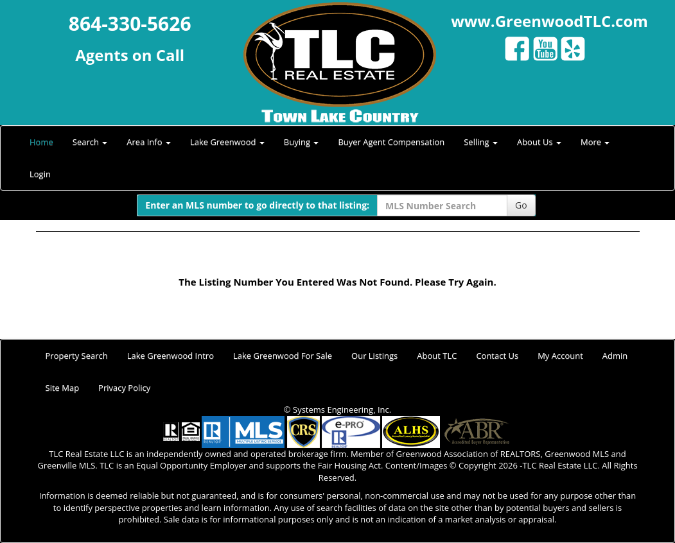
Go (521, 205)
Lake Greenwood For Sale (282, 355)
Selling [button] (481, 142)
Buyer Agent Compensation (391, 142)
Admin (614, 355)
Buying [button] (301, 142)
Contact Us (497, 355)
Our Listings (374, 355)
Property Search (77, 355)
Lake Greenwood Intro (170, 355)
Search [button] (90, 142)
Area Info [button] (149, 142)
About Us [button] (539, 142)
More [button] (595, 142)
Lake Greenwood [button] (227, 142)
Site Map (63, 387)
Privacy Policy (124, 387)
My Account (560, 355)
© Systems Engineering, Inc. (337, 409)
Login (40, 174)
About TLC (437, 355)
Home (41, 142)
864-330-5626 (130, 23)
